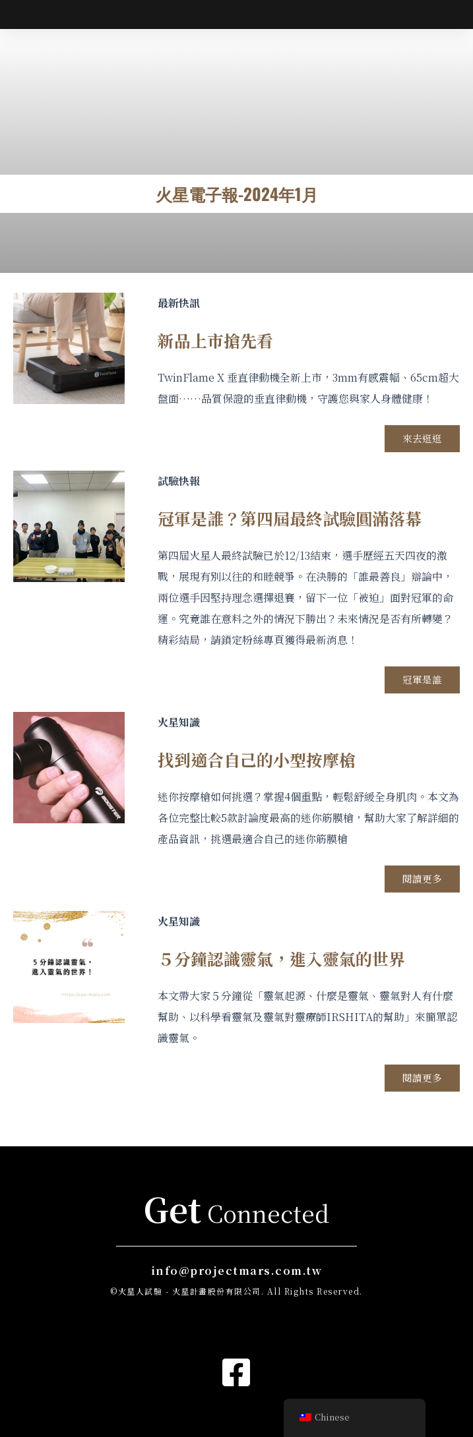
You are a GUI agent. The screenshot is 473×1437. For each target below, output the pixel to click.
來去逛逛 (421, 472)
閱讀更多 (421, 913)
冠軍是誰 (421, 713)
